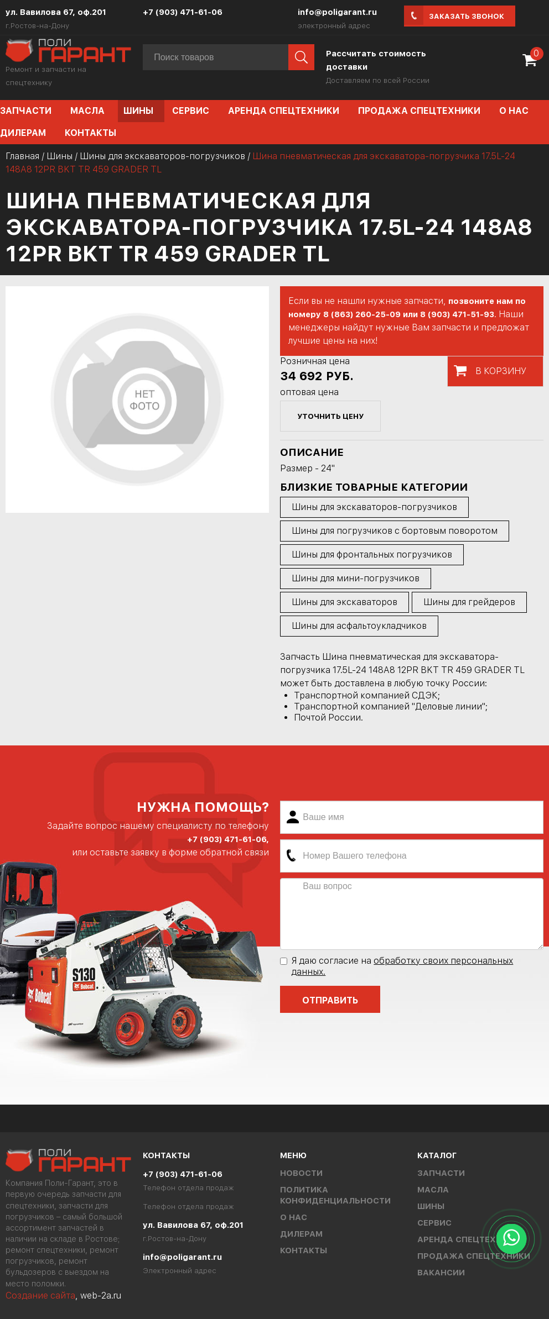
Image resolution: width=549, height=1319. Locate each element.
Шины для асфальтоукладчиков (359, 626)
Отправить (330, 1000)
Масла (87, 111)
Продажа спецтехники (419, 111)
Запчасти (441, 1173)
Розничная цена (315, 361)
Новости (301, 1173)
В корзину (500, 371)
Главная (22, 156)
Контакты (90, 133)
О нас (514, 111)
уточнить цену (330, 416)
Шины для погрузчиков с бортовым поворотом (395, 531)
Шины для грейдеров (469, 602)
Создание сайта (40, 1295)
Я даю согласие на (396, 966)
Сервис (190, 111)
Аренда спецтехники (283, 111)
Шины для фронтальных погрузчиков (372, 554)
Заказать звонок (466, 16)
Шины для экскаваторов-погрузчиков (162, 156)
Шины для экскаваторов (344, 602)
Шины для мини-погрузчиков (355, 578)
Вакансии (441, 1273)
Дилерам (301, 1234)
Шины (138, 111)
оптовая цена (309, 392)
